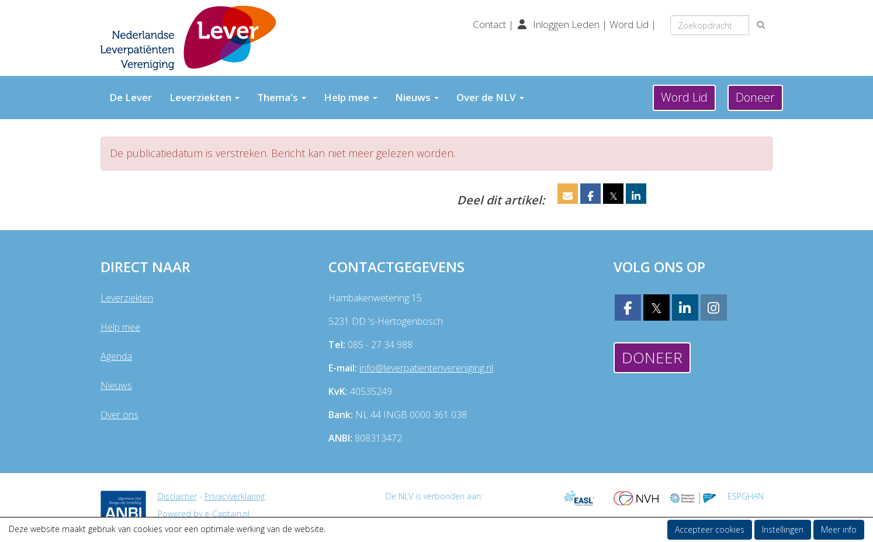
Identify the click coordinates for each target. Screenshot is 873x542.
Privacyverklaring (235, 496)
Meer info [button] (839, 529)
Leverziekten (204, 97)
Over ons (119, 414)
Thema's (281, 97)
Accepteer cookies (709, 529)
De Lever (130, 97)
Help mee (350, 97)
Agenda (116, 356)
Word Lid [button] (684, 97)
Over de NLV (490, 97)
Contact (490, 24)
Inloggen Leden (566, 24)
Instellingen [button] (782, 529)
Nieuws (417, 97)
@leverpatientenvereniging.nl (426, 368)
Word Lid (629, 24)
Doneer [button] (755, 97)
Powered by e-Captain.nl (204, 513)
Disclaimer (177, 496)
